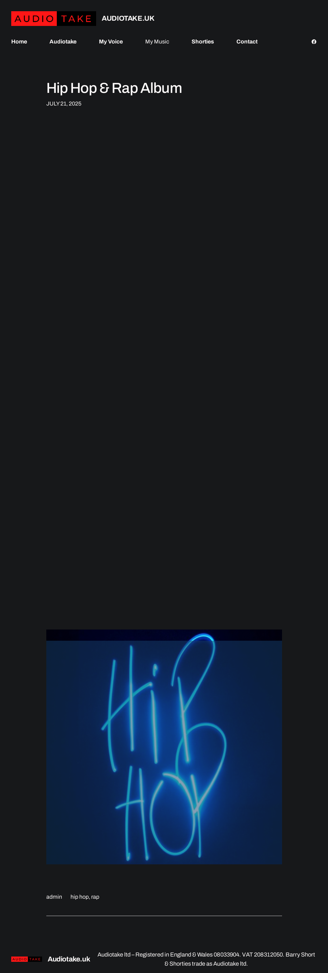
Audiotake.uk (128, 18)
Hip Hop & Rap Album (114, 88)
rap (95, 897)
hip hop (80, 897)
